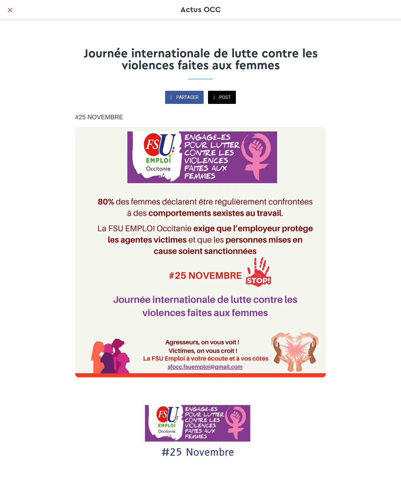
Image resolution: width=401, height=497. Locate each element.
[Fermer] (10, 10)
